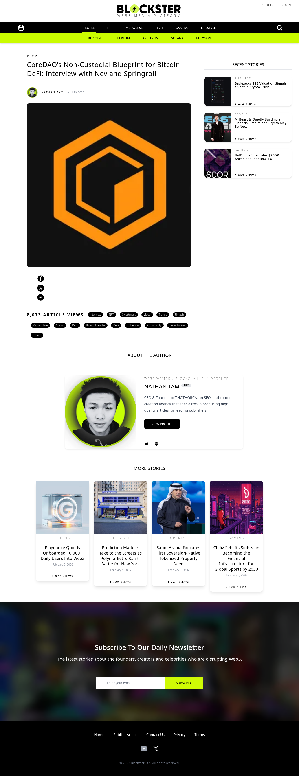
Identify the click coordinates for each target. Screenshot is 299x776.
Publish (268, 5)
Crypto (60, 325)
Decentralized (177, 325)
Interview (95, 314)
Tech (159, 28)
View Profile (162, 424)
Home (99, 734)
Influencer (133, 325)
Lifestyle (208, 28)
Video (147, 314)
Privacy (179, 734)
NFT (110, 28)
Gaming (182, 28)
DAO (75, 325)
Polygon (203, 38)
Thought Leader (95, 325)
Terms (200, 734)
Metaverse (134, 28)
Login (286, 5)
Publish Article (125, 734)
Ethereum (121, 38)
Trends (163, 314)
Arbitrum (151, 38)
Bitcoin (94, 38)
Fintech (179, 314)
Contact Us (155, 734)
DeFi (116, 325)
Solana (177, 38)
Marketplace (40, 325)
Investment (129, 314)
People (89, 28)
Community (154, 325)
